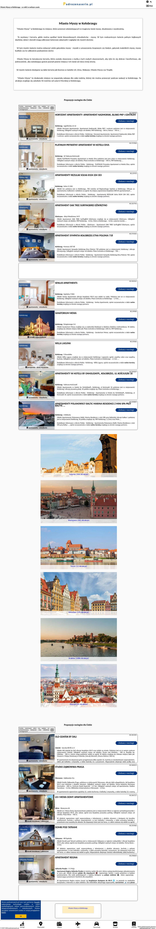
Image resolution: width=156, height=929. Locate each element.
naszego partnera (115, 136)
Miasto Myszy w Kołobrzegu (78, 908)
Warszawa (23, 769)
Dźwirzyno (23, 207)
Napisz (153, 928)
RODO (4, 912)
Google (37, 902)
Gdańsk (22, 739)
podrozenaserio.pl (78, 4)
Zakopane (23, 829)
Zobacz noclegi (126, 121)
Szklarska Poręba (26, 859)
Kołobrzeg (23, 117)
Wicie (21, 799)
